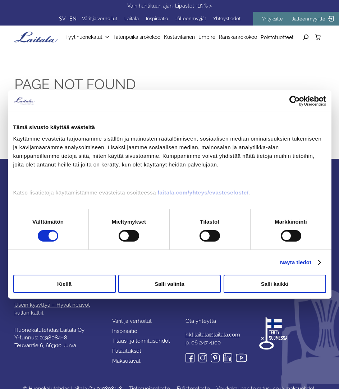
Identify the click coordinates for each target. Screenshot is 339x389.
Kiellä (64, 284)
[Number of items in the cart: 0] (318, 37)
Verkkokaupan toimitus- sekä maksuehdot (264, 380)
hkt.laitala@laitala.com (212, 326)
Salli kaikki (275, 284)
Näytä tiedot (295, 262)
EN (84, 19)
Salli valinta (169, 284)
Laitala (140, 18)
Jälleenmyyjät (197, 18)
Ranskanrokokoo (236, 37)
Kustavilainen (179, 37)
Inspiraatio (165, 18)
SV (73, 19)
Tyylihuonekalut (90, 37)
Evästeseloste (193, 380)
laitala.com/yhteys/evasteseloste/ (203, 192)
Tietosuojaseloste (149, 380)
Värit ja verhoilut (110, 18)
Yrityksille (276, 19)
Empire (206, 37)
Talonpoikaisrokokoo (138, 37)
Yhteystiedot (232, 18)
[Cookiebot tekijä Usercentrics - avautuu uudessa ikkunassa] (294, 101)
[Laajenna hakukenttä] (306, 37)
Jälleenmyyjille (314, 19)
